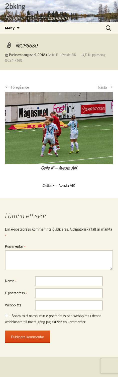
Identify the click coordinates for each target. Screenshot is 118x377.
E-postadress (16, 292)
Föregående (17, 87)
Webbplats (13, 304)
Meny (10, 27)
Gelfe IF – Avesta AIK (62, 54)
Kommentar (15, 246)
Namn (11, 280)
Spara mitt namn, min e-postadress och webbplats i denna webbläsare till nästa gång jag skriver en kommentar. (53, 318)
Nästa (105, 87)
